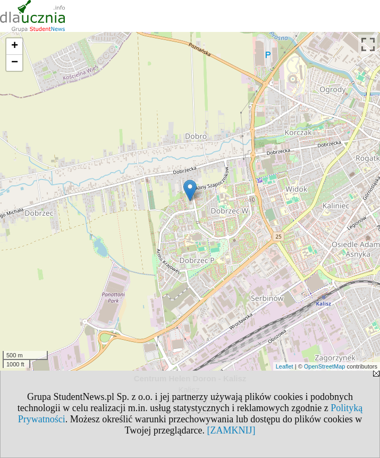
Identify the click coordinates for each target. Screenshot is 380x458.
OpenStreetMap (324, 366)
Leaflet (284, 366)
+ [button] (14, 46)
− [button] (14, 63)
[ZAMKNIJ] (231, 430)
